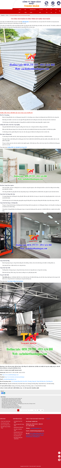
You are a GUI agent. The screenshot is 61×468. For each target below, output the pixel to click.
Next (39, 410)
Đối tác (51, 11)
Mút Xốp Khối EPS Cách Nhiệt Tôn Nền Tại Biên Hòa (11, 400)
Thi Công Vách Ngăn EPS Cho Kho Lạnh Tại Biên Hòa (11, 407)
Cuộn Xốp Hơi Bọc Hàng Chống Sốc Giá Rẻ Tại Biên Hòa (12, 398)
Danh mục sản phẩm (32, 11)
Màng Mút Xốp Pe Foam (18, 432)
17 (36, 410)
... (31, 410)
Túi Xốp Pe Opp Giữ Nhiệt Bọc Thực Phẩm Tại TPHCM (11, 401)
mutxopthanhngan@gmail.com (9, 379)
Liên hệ (56, 11)
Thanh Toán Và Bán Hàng (5, 421)
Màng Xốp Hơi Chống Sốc (18, 427)
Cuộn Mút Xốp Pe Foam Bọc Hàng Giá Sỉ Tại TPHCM (11, 399)
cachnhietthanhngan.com (35, 428)
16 (33, 410)
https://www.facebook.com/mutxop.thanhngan (14, 377)
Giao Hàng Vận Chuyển (5, 423)
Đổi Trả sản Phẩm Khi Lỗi (5, 424)
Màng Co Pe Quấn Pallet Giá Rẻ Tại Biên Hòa (10, 404)
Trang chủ (20, 11)
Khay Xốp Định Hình (17, 435)
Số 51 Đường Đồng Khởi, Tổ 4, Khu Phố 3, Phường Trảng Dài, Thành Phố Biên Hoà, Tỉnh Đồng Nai (35, 435)
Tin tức (46, 11)
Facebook (48, 418)
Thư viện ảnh (41, 11)
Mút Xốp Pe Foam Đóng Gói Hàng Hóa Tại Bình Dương (11, 406)
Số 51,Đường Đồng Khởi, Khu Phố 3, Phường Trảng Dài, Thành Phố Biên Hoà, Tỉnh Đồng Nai (32, 381)
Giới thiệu (25, 11)
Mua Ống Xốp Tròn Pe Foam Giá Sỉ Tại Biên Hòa (10, 405)
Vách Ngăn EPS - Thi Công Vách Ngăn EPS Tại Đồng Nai (12, 402)
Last (42, 410)
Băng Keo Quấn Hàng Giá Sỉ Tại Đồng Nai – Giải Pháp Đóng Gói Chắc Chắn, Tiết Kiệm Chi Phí (18, 403)
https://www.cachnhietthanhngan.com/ (10, 374)
